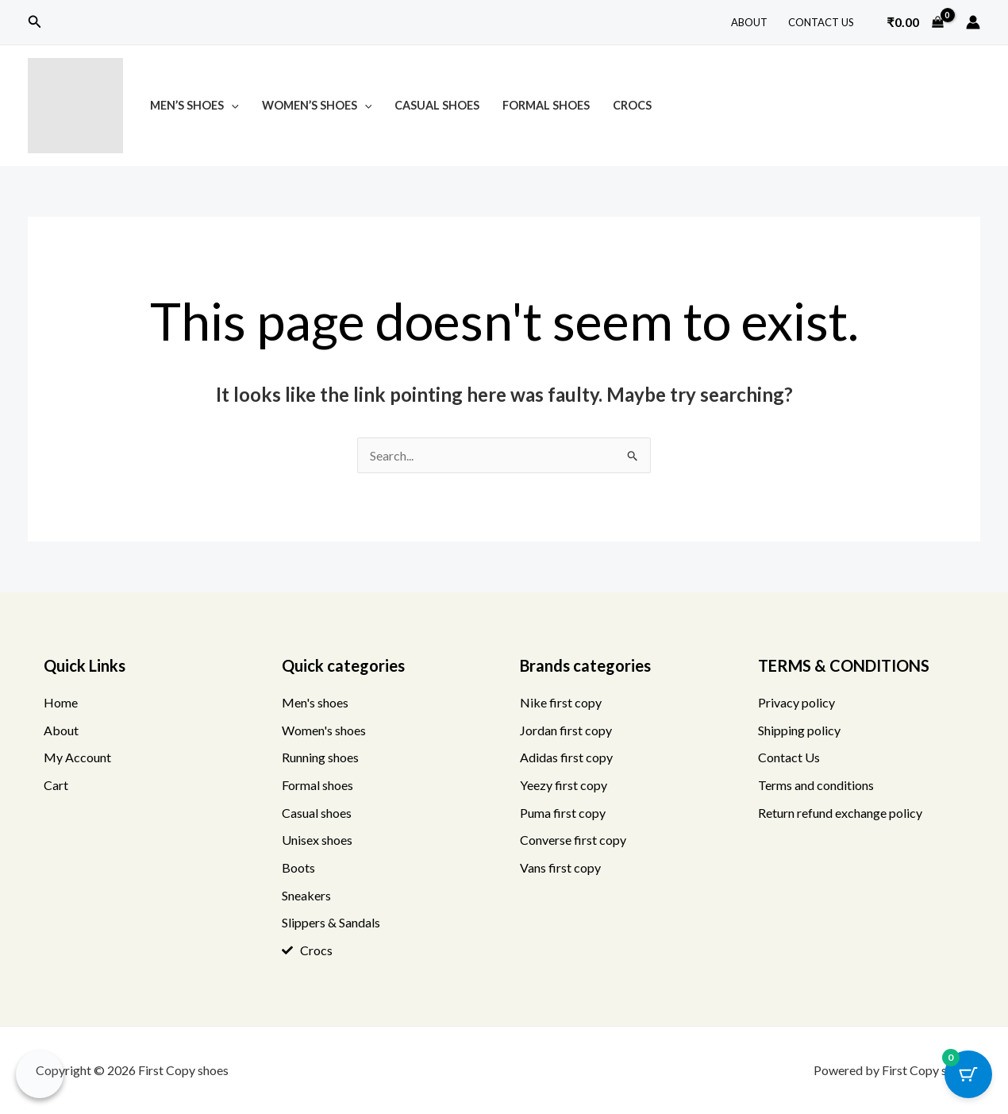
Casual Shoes (436, 105)
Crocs (632, 105)
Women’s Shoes (317, 105)
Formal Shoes (546, 105)
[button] (35, 22)
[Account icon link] (973, 22)
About (749, 22)
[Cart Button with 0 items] (968, 1074)
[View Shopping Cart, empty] (915, 22)
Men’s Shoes (194, 105)
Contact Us (821, 22)
